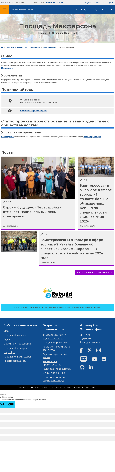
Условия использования (30, 388)
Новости (105, 10)
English (88, 3)
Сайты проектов (49, 48)
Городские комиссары (17, 356)
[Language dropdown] (111, 2)
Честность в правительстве (52, 363)
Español (97, 3)
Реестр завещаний (15, 360)
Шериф (8, 352)
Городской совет (14, 335)
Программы (88, 10)
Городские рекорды (55, 342)
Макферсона (7, 68)
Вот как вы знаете (54, 2)
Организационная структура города (54, 378)
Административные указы (55, 355)
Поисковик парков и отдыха (33, 110)
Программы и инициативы (16, 48)
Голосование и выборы (57, 368)
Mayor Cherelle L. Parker (22, 10)
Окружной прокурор (16, 343)
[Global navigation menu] (4, 9)
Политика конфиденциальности (69, 388)
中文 (104, 3)
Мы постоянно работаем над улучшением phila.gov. (57, 307)
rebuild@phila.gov (92, 136)
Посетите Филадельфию (89, 340)
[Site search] (112, 9)
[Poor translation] (10, 404)
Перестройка (35, 48)
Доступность (90, 388)
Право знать (47, 388)
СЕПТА (83, 335)
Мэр (6, 331)
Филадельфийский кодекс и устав (54, 336)
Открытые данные (54, 373)
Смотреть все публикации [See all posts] (94, 272)
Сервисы (79, 10)
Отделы (97, 10)
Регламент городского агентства (56, 348)
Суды (7, 339)
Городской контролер (17, 348)
